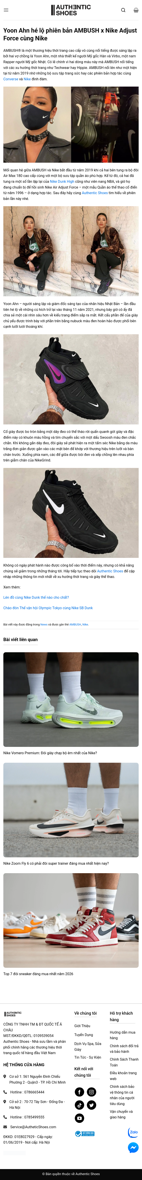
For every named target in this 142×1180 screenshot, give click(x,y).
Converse (10, 79)
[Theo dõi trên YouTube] (79, 1118)
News (44, 624)
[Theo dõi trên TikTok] (79, 1105)
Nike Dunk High (62, 181)
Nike (27, 79)
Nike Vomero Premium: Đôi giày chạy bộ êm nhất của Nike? (50, 753)
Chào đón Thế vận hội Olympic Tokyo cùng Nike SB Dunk (48, 608)
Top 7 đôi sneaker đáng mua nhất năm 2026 (38, 974)
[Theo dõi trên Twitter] (91, 1105)
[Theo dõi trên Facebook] (79, 1092)
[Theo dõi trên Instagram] (91, 1092)
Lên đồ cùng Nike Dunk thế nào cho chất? (36, 597)
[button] (6, 9)
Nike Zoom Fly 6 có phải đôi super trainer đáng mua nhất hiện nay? (56, 863)
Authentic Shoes (95, 193)
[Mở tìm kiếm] (123, 10)
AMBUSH (75, 624)
